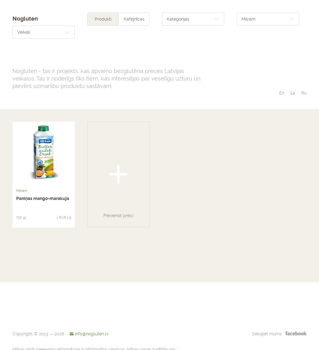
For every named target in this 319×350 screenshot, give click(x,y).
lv (293, 92)
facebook (296, 333)
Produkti (103, 19)
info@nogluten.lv (91, 333)
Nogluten (25, 19)
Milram (21, 191)
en (281, 92)
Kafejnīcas (134, 19)
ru (304, 92)
